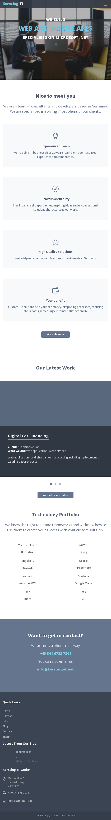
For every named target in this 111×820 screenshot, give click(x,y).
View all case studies (55, 495)
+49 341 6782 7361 (55, 653)
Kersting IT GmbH (65, 815)
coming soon (23, 751)
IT (13, 4)
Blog (5, 726)
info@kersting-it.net (55, 669)
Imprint (7, 736)
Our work (8, 716)
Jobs (5, 721)
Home (6, 710)
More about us (55, 334)
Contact (7, 731)
